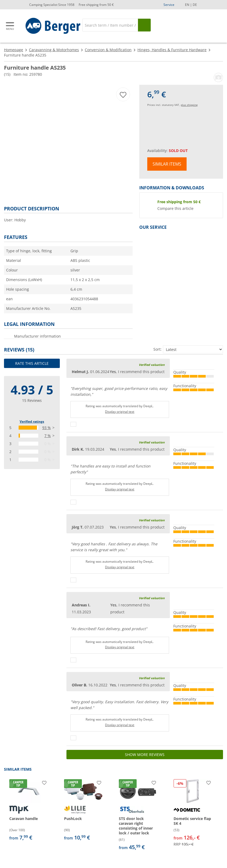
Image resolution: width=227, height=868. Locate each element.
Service (168, 4)
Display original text (119, 411)
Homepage (13, 49)
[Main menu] (10, 26)
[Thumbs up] (73, 424)
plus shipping (189, 105)
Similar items (167, 164)
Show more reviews (145, 754)
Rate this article (32, 363)
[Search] (110, 25)
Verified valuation (152, 365)
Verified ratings (32, 421)
